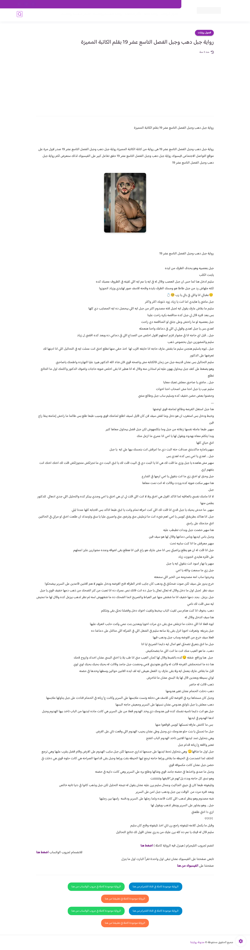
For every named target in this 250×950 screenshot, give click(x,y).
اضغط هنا (146, 846)
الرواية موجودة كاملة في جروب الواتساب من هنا (96, 886)
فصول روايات (204, 33)
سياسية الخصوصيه (102, 4)
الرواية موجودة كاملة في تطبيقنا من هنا (125, 898)
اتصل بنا (173, 4)
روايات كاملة (150, 15)
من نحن (142, 4)
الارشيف (84, 4)
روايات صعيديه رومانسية (106, 15)
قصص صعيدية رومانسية (74, 15)
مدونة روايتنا (197, 942)
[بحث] (19, 15)
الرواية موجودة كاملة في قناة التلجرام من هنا (156, 886)
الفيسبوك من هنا (187, 866)
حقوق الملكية (157, 4)
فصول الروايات (168, 15)
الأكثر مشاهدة (132, 15)
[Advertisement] (125, 82)
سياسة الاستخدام (124, 4)
